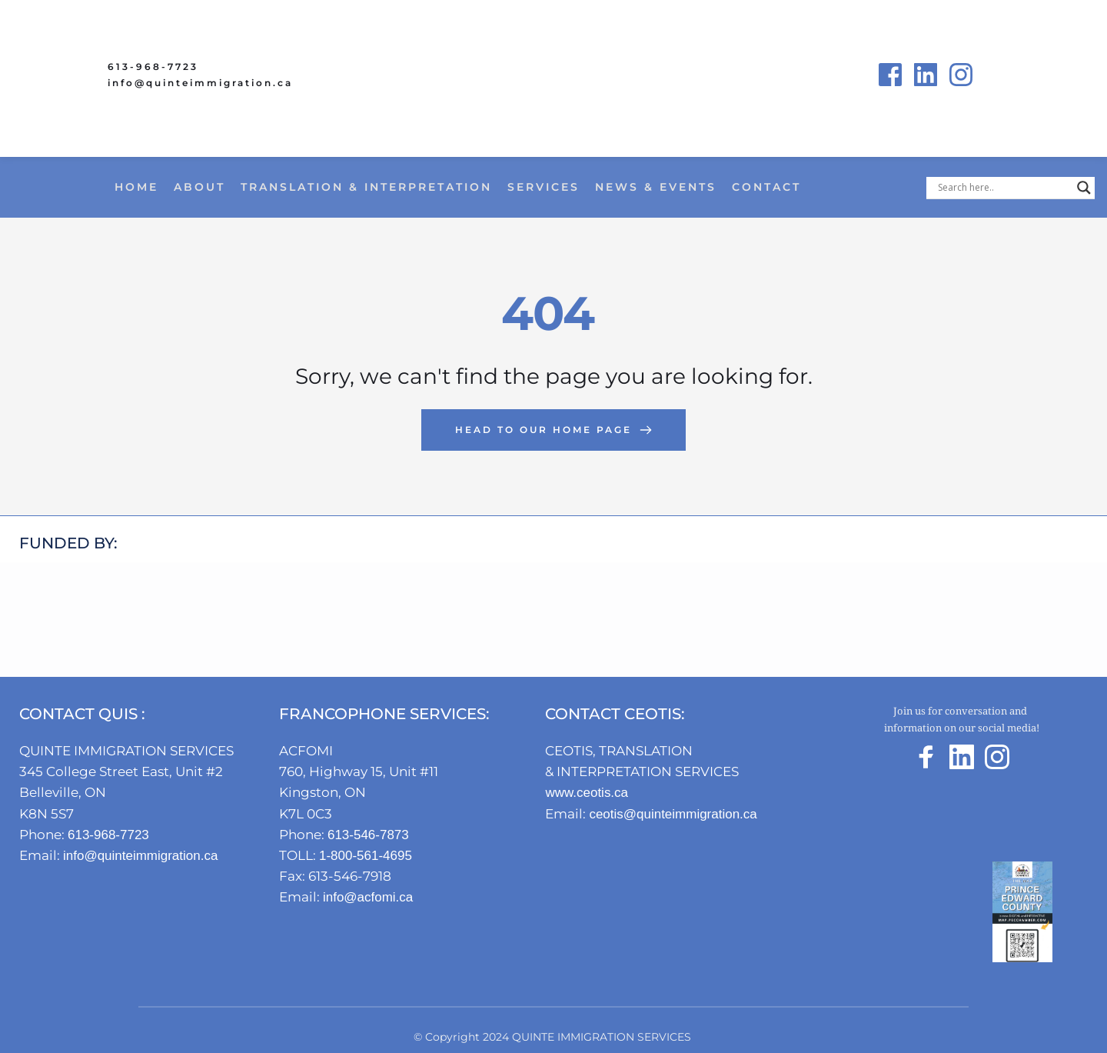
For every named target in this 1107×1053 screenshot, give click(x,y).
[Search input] (1003, 187)
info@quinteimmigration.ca (200, 82)
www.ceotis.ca (592, 792)
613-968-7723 (153, 66)
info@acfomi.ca (375, 897)
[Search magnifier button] (1084, 187)
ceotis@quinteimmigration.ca (687, 813)
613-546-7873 (370, 834)
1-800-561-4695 (368, 855)
